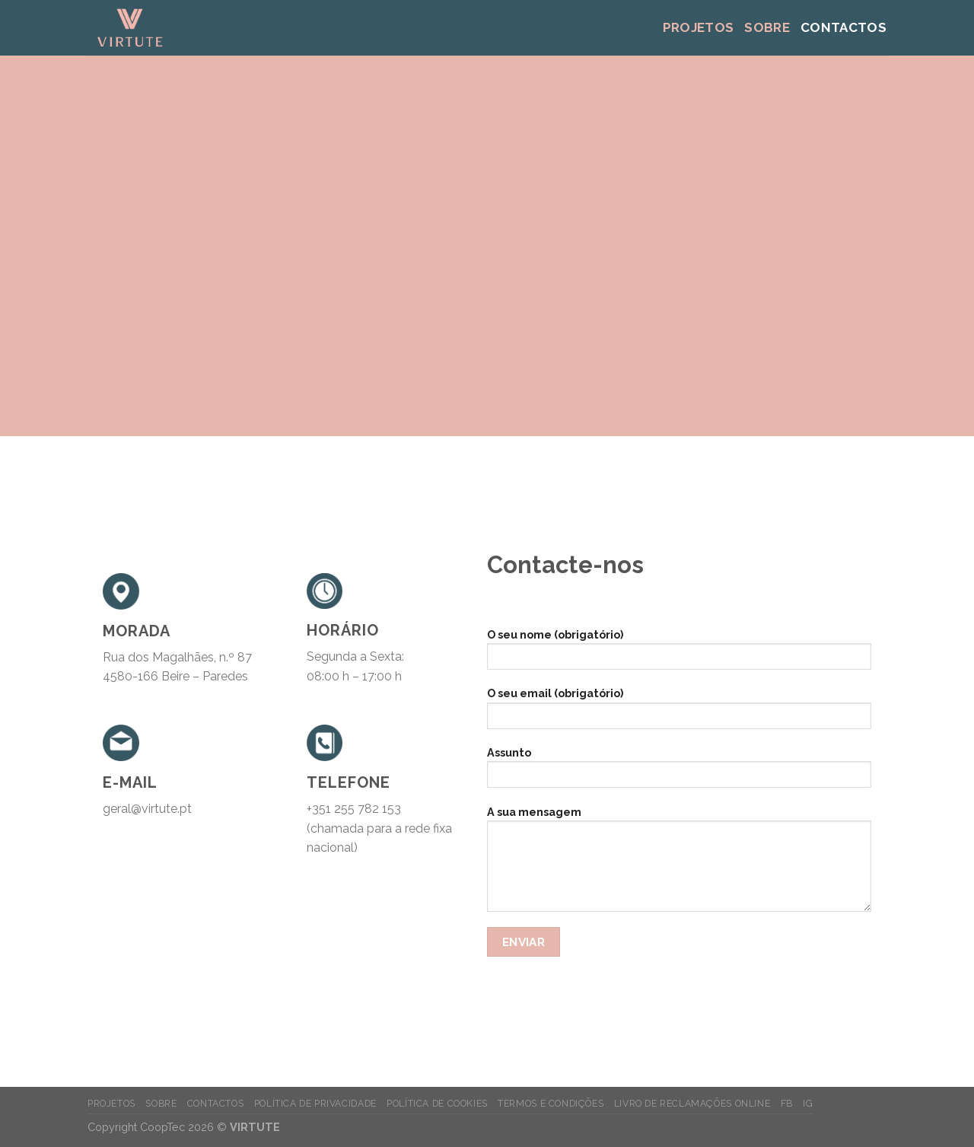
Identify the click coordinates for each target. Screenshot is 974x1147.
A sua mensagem (679, 863)
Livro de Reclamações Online (692, 1103)
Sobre (767, 27)
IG (808, 1103)
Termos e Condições (550, 1103)
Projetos (698, 27)
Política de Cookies (437, 1103)
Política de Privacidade (315, 1103)
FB (787, 1103)
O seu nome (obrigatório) (679, 654)
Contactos (843, 27)
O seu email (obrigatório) (679, 713)
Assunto (679, 772)
